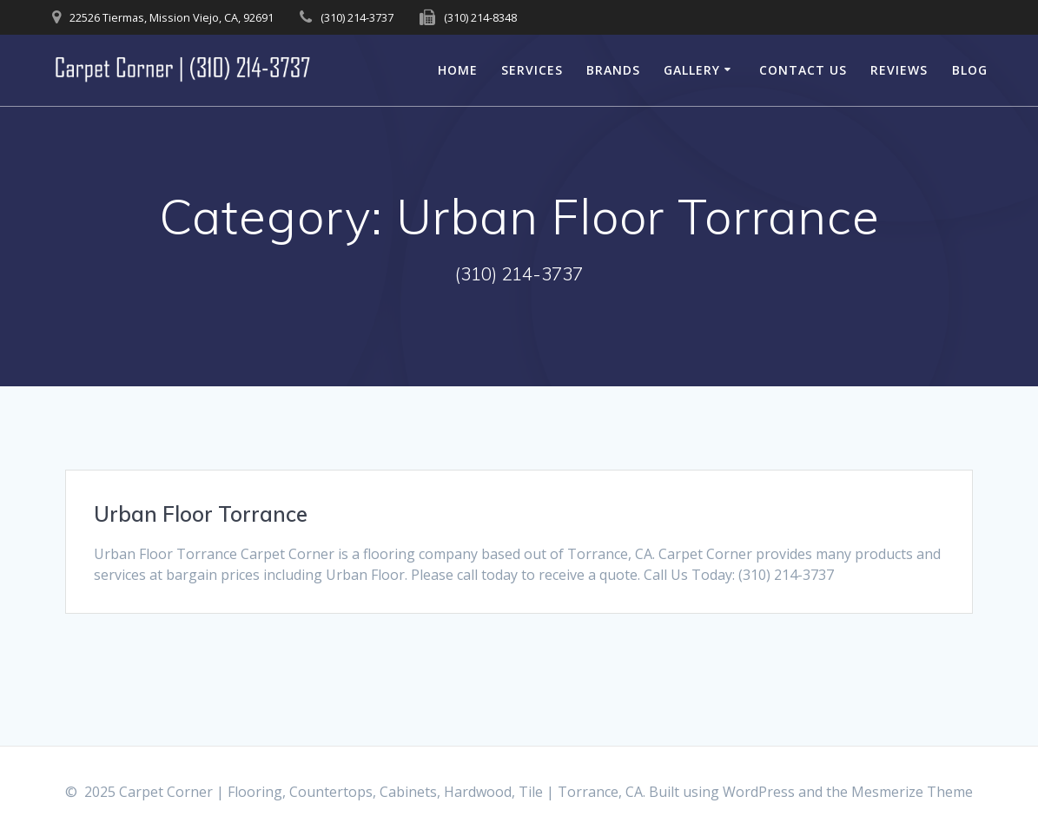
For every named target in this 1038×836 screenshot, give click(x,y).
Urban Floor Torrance (200, 514)
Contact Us (803, 70)
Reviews (899, 70)
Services (532, 70)
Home (458, 70)
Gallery (692, 70)
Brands (613, 70)
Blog (970, 70)
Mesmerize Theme (912, 791)
